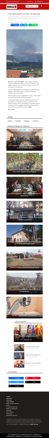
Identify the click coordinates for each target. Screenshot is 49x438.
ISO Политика (10, 412)
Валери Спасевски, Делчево (16, 22)
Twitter (14, 382)
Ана (18, 339)
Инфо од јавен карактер (12, 403)
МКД (17, 332)
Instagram (14, 386)
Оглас (8, 405)
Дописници (9, 413)
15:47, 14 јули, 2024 (30, 22)
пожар (9, 121)
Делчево (27, 121)
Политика (8, 410)
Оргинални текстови (11, 415)
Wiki (30, 382)
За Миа (8, 396)
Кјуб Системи (34, 424)
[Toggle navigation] (41, 6)
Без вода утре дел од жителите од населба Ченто (24, 315)
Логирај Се (40, 1)
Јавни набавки (10, 401)
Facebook (14, 378)
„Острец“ (35, 121)
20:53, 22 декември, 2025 (31, 365)
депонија (18, 121)
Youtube (30, 378)
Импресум (9, 398)
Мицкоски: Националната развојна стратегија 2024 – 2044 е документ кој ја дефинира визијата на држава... (28, 336)
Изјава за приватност (12, 408)
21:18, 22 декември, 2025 (31, 356)
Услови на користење (12, 407)
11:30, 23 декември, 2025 (31, 348)
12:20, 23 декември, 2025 (26, 339)
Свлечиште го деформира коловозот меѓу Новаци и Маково (24, 267)
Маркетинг (9, 400)
